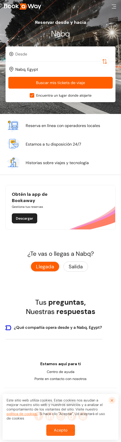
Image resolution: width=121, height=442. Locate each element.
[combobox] (60, 53)
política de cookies (22, 415)
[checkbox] (32, 95)
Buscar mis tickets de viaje (60, 82)
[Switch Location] (104, 61)
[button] (114, 7)
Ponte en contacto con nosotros (60, 378)
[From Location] (62, 54)
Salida (76, 266)
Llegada (45, 266)
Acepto (60, 431)
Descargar (24, 218)
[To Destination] (62, 69)
